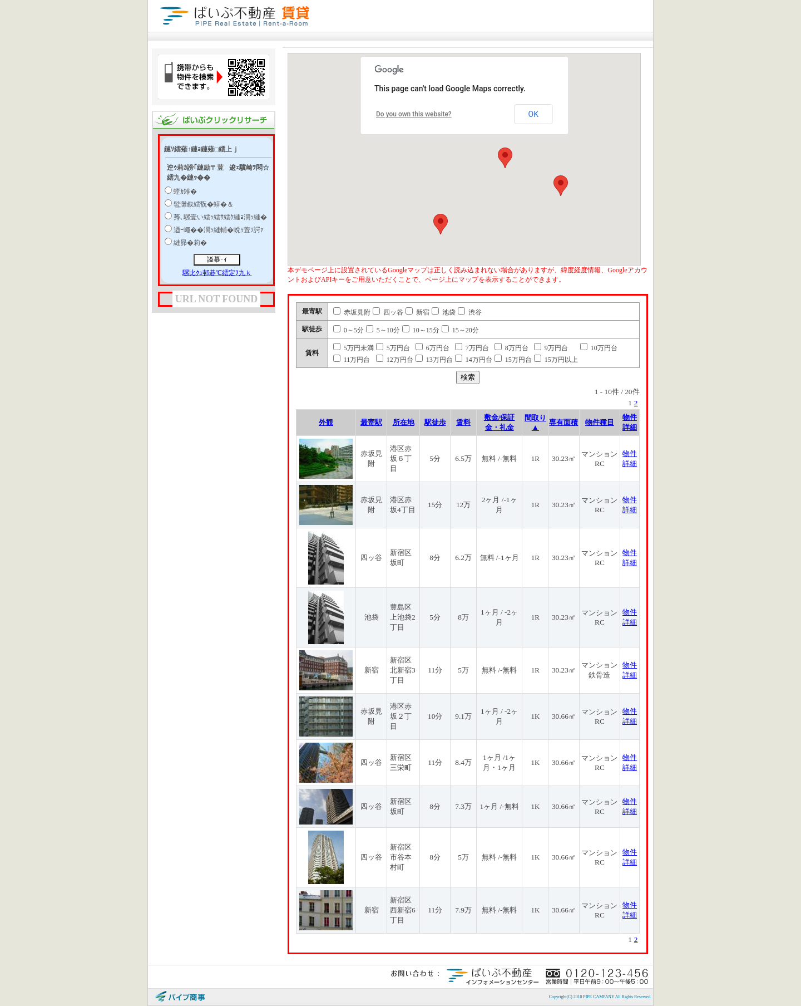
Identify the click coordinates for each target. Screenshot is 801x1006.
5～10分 (383, 330)
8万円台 (511, 348)
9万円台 (551, 348)
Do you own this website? (414, 114)
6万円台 (432, 348)
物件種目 (599, 422)
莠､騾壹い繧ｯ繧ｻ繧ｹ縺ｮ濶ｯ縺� (220, 217)
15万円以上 (556, 360)
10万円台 (598, 348)
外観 (326, 422)
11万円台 (351, 360)
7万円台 (472, 348)
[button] (505, 158)
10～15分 (420, 330)
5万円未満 (353, 348)
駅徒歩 (435, 422)
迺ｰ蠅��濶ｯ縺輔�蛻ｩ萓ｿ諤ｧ (219, 230)
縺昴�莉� (190, 243)
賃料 (463, 422)
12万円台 (394, 360)
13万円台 (434, 360)
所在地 (403, 422)
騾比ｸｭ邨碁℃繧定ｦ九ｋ (217, 273)
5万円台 (393, 348)
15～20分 (460, 330)
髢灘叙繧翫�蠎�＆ (204, 204)
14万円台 (473, 360)
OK (533, 114)
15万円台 (513, 360)
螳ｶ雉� (185, 191)
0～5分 (348, 330)
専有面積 (563, 422)
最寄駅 (371, 422)
